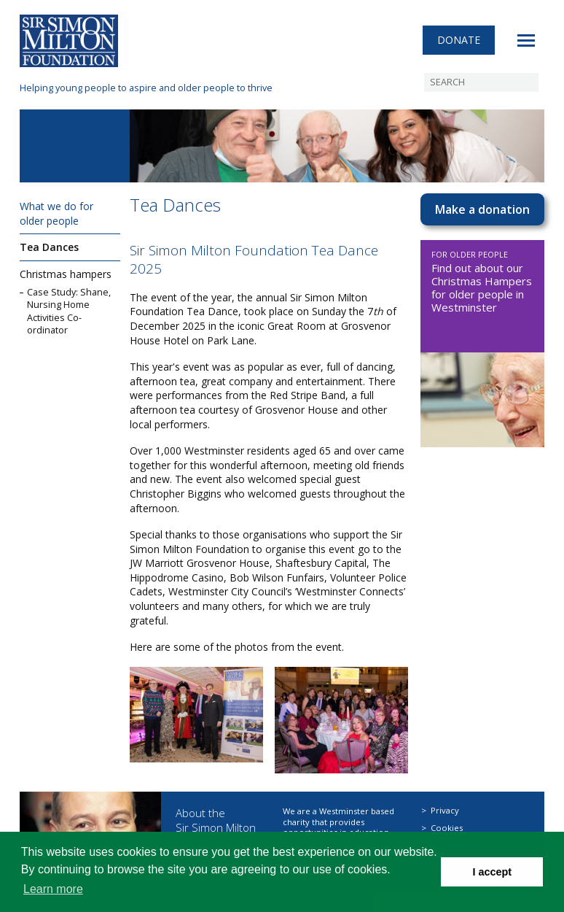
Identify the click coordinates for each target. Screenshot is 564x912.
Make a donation (482, 209)
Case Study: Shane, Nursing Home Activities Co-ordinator (69, 311)
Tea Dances (49, 247)
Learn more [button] (53, 889)
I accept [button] (492, 872)
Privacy (445, 810)
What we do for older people (56, 213)
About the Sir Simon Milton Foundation (216, 827)
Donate (458, 40)
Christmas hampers (65, 274)
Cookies (447, 827)
